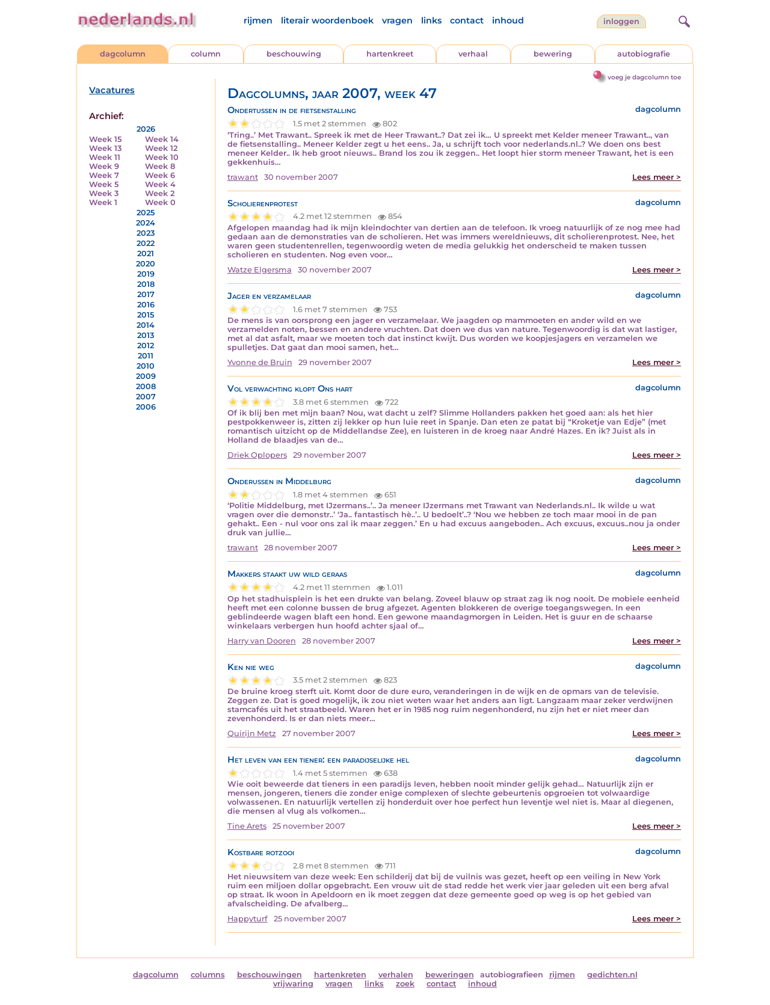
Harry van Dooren (261, 640)
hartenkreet (389, 53)
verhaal (473, 53)
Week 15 (105, 139)
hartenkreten (340, 974)
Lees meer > (656, 177)
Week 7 (104, 175)
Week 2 (159, 193)
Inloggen (621, 21)
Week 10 (162, 157)
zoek (405, 983)
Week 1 (103, 202)
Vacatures (112, 90)
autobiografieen (511, 974)
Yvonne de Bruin (259, 362)
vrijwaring (293, 983)
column (206, 53)
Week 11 (104, 157)
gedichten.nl (612, 974)
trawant (242, 177)
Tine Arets (246, 826)
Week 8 (160, 166)
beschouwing (293, 53)
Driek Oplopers (257, 454)
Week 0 (160, 202)
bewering (553, 53)
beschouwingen (269, 974)
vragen (397, 20)
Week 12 (161, 148)
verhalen (395, 974)
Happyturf (247, 918)
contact (467, 20)
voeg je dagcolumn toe (644, 77)
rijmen (258, 20)
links (431, 20)
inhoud (508, 20)
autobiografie (643, 53)
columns (208, 974)
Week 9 (104, 166)
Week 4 (160, 184)
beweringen (449, 974)
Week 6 (160, 175)
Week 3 (104, 193)
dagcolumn (123, 53)
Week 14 (162, 139)
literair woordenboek (327, 20)
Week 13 (105, 148)
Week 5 (104, 184)
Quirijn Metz (251, 733)
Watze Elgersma (259, 269)
